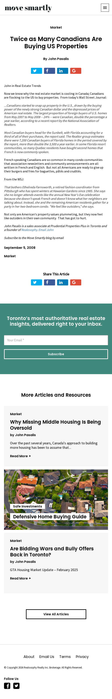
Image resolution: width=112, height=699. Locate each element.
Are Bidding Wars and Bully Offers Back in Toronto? (52, 551)
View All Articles (56, 614)
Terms (67, 656)
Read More (20, 456)
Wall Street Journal (92, 97)
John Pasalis (58, 59)
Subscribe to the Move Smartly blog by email (34, 238)
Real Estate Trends (28, 86)
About (31, 656)
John (7, 86)
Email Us (49, 656)
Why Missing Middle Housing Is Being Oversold (55, 425)
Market (56, 27)
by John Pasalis (23, 435)
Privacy (82, 656)
